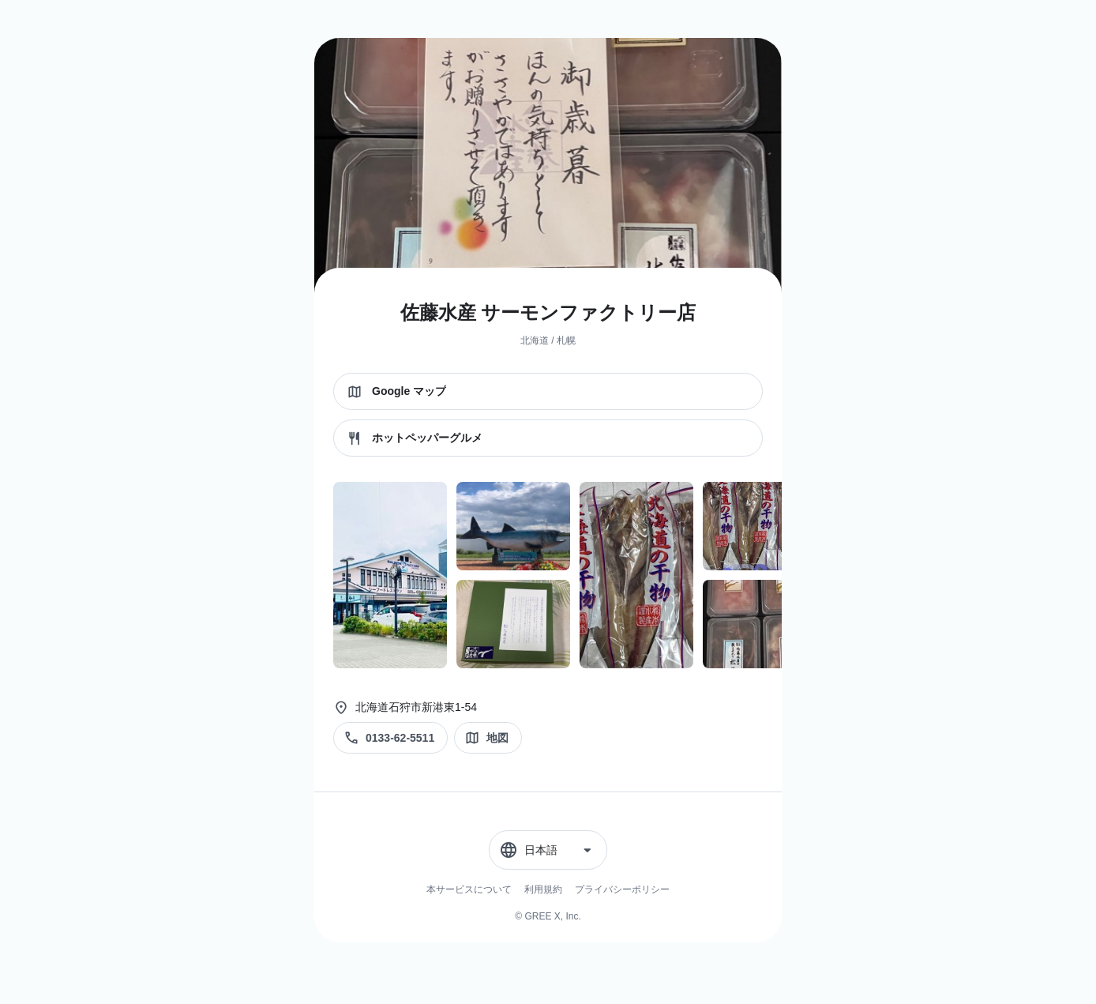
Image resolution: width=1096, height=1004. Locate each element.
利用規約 (543, 889)
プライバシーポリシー (622, 889)
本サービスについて (469, 889)
